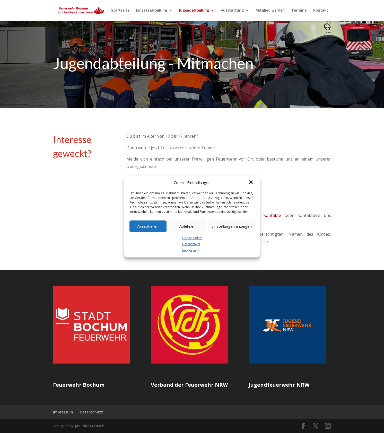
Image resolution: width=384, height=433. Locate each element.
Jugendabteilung (194, 10)
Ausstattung (232, 10)
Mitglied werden (270, 10)
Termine (299, 10)
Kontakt (320, 10)
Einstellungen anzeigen (231, 226)
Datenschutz (191, 244)
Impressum (190, 250)
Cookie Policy (192, 237)
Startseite (120, 10)
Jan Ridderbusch (89, 425)
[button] (251, 182)
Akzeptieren (148, 226)
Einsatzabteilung (151, 10)
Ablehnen (187, 226)
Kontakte (272, 215)
